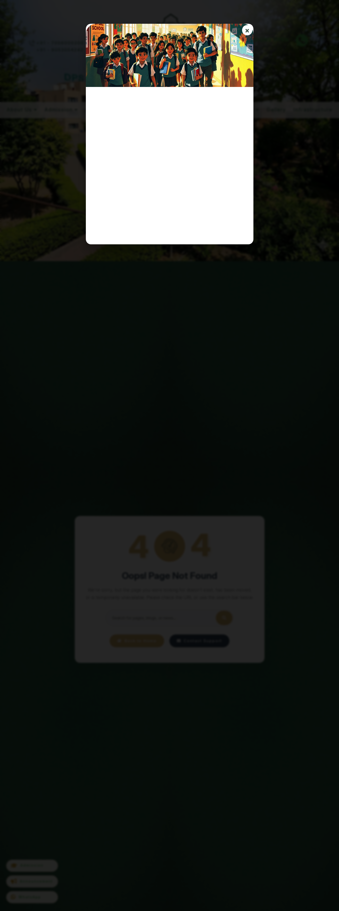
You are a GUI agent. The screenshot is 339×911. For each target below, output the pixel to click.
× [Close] (247, 30)
